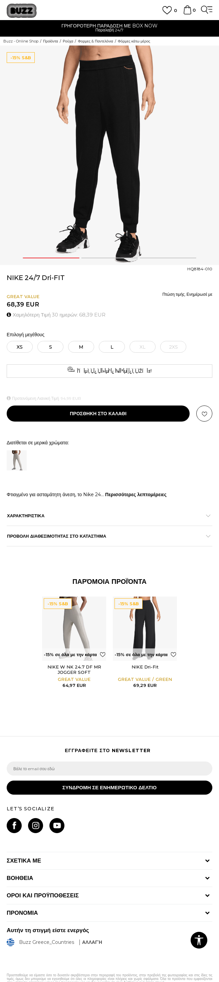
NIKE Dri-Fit (145, 666)
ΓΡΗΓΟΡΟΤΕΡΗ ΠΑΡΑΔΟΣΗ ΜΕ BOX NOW (109, 26)
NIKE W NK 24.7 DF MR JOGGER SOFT (74, 669)
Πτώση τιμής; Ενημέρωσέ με (187, 294)
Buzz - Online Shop (20, 41)
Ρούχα (68, 41)
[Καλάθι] (187, 13)
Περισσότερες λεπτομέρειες (136, 495)
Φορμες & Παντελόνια (95, 41)
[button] (204, 414)
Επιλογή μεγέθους (25, 335)
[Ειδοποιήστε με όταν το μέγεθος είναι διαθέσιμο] (143, 347)
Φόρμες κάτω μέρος (134, 41)
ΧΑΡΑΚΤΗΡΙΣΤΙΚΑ (106, 515)
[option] (109, 28)
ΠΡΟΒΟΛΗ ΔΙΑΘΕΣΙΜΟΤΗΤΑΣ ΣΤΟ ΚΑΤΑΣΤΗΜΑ (106, 536)
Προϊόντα (50, 41)
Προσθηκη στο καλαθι (98, 414)
